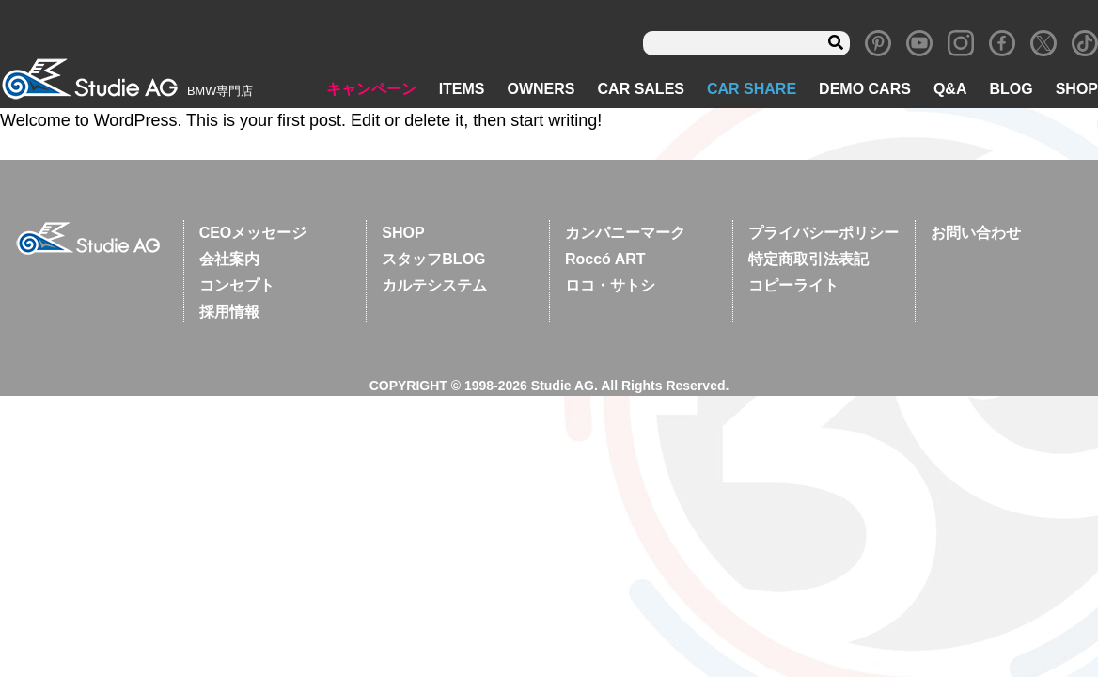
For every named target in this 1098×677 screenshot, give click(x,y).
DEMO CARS (865, 90)
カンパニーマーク (625, 234)
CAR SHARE (751, 90)
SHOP (1077, 90)
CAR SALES (641, 90)
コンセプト (236, 286)
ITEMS (462, 90)
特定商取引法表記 (808, 260)
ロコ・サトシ (610, 286)
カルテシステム (434, 286)
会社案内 (229, 260)
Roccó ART (605, 260)
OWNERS (541, 90)
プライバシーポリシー (823, 234)
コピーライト (793, 286)
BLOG (1010, 90)
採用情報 (229, 313)
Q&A (950, 90)
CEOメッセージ (253, 234)
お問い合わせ (976, 234)
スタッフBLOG (433, 260)
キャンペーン (371, 90)
